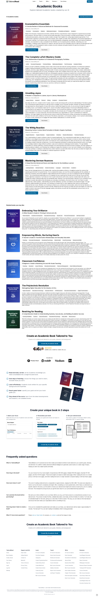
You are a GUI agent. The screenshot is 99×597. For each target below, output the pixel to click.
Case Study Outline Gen (85, 575)
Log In (7, 565)
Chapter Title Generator (70, 573)
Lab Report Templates (55, 573)
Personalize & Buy (31, 49)
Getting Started (24, 555)
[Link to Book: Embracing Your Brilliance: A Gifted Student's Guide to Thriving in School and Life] (13, 218)
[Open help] (97, 595)
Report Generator (83, 560)
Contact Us (23, 557)
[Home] (12, 1)
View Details (44, 49)
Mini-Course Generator (41, 575)
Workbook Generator (55, 557)
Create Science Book (40, 567)
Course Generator (40, 573)
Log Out (8, 567)
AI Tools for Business (84, 552)
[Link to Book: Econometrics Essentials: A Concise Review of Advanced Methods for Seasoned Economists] (14, 34)
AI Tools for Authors (69, 552)
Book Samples (9, 555)
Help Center (23, 552)
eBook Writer (68, 560)
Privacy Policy (24, 565)
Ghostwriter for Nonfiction (70, 557)
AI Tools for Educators (55, 552)
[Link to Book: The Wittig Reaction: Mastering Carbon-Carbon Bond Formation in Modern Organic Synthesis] (14, 137)
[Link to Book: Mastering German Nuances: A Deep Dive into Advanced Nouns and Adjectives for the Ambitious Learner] (14, 170)
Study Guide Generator (55, 555)
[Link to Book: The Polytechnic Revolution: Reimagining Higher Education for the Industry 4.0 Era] (13, 293)
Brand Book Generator (85, 578)
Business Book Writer (70, 562)
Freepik (51, 592)
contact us (54, 515)
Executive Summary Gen (85, 583)
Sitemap (8, 570)
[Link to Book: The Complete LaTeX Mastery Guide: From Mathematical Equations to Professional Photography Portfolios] (14, 67)
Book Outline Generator (70, 570)
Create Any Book (39, 570)
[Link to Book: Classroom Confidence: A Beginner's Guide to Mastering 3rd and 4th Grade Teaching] (13, 269)
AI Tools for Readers (40, 552)
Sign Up (90, 1)
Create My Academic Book (86, 16)
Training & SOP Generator (85, 567)
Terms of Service (25, 562)
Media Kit (23, 560)
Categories (38, 557)
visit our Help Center (37, 515)
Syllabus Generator (54, 567)
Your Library (63, 1)
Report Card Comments (55, 570)
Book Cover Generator (70, 578)
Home (7, 552)
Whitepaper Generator (85, 562)
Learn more (49, 447)
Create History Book (40, 562)
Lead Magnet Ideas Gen (85, 580)
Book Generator (68, 555)
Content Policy (24, 567)
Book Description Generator (71, 575)
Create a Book (9, 557)
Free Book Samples (40, 555)
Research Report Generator (86, 565)
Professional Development (56, 560)
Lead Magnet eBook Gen (85, 557)
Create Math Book (40, 565)
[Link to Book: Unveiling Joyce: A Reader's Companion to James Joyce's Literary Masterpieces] (14, 103)
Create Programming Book (41, 560)
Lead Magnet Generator (85, 555)
